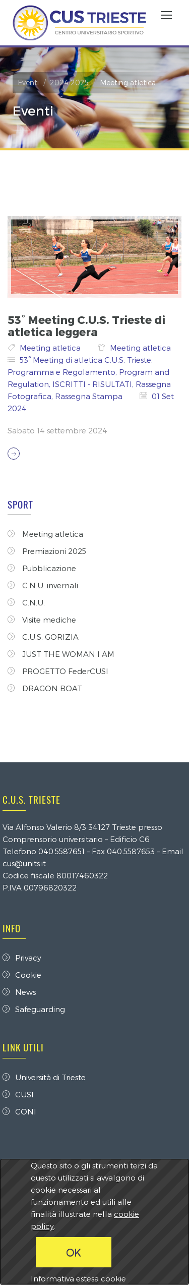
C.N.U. (26, 602)
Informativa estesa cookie (78, 1278)
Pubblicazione (42, 568)
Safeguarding (34, 1009)
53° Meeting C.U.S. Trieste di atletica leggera (86, 325)
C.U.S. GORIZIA (43, 636)
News (19, 991)
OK (73, 1252)
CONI (19, 1111)
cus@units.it (24, 863)
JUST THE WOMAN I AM (61, 653)
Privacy (22, 957)
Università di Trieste (44, 1077)
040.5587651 (61, 851)
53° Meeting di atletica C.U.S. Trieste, (86, 359)
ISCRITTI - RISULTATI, (94, 383)
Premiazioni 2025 (47, 550)
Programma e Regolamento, (63, 371)
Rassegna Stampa (89, 396)
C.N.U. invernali (43, 585)
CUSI (18, 1094)
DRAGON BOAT (45, 688)
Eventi (28, 82)
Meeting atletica (51, 347)
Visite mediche (42, 619)
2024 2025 (69, 82)
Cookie (22, 974)
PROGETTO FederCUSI (58, 671)
